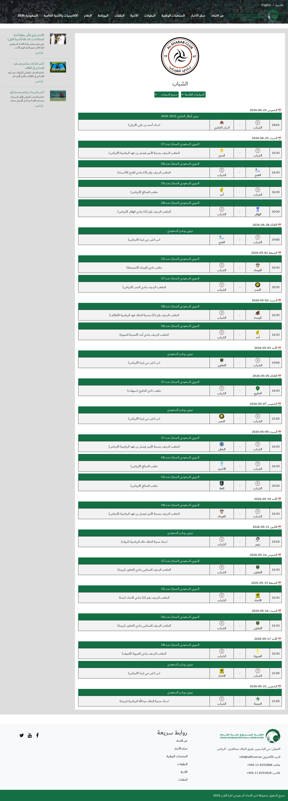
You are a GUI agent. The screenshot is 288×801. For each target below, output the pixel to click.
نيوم (257, 542)
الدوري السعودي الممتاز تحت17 (180, 144)
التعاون (222, 363)
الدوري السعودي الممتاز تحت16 (180, 163)
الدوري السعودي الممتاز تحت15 (180, 183)
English (266, 5)
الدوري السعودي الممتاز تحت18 (180, 202)
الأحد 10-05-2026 (265, 498)
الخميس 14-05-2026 (263, 554)
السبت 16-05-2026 (264, 610)
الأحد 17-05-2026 (265, 638)
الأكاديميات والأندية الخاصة (61, 16)
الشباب (257, 125)
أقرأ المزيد (39, 53)
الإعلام (88, 16)
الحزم (222, 153)
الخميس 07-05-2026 (263, 403)
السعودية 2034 (28, 16)
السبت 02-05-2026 (264, 300)
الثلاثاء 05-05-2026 (265, 375)
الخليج (258, 391)
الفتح (258, 173)
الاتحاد (257, 598)
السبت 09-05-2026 (264, 431)
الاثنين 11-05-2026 (265, 526)
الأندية (134, 16)
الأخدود (222, 466)
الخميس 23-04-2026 (263, 110)
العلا (221, 486)
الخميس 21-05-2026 (263, 686)
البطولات (149, 16)
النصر (258, 287)
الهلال (258, 212)
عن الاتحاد (217, 16)
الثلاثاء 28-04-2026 (265, 224)
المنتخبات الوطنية (173, 16)
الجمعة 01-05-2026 (264, 252)
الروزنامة (103, 16)
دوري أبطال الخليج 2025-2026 (180, 116)
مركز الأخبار (198, 16)
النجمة (258, 701)
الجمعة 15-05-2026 (264, 582)
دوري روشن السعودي (180, 230)
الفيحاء (258, 268)
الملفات (119, 16)
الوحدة (257, 315)
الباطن (221, 447)
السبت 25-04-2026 (264, 138)
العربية (279, 5)
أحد (221, 192)
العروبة (258, 654)
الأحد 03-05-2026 (265, 347)
